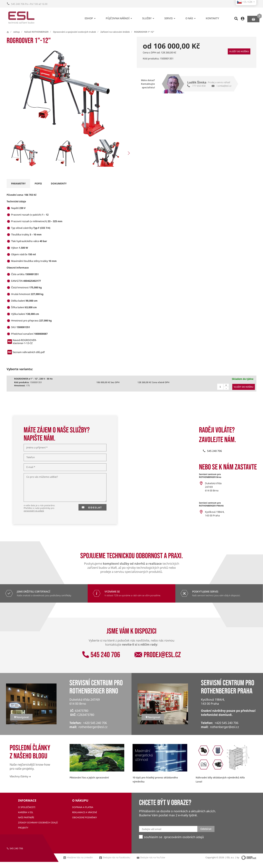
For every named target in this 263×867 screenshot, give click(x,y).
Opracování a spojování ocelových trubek (74, 31)
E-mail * (30, 467)
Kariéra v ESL (25, 812)
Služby (148, 17)
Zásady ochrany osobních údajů (38, 822)
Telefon (30, 457)
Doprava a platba (82, 807)
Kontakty (212, 17)
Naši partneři (26, 817)
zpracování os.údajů (34, 510)
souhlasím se (153, 837)
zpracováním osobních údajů (184, 837)
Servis (170, 17)
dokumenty (59, 183)
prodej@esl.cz (158, 654)
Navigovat (21, 717)
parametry (18, 183)
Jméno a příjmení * (37, 447)
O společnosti (26, 807)
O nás (191, 17)
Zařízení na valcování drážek (115, 31)
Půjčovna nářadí (119, 17)
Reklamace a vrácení (84, 812)
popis (38, 183)
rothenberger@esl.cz (92, 727)
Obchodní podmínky (84, 817)
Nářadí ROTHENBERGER (36, 31)
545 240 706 (101, 654)
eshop (91, 17)
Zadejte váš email (151, 829)
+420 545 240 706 (95, 723)
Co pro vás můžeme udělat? (42, 476)
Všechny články (20, 776)
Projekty (23, 827)
